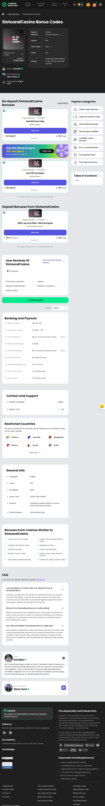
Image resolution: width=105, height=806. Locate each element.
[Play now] (35, 131)
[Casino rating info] (46, 118)
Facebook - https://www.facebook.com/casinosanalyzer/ (4, 733)
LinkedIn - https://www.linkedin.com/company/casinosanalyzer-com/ (10, 733)
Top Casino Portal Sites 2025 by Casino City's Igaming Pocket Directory (25, 715)
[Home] (3, 14)
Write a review (35, 300)
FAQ (77, 180)
